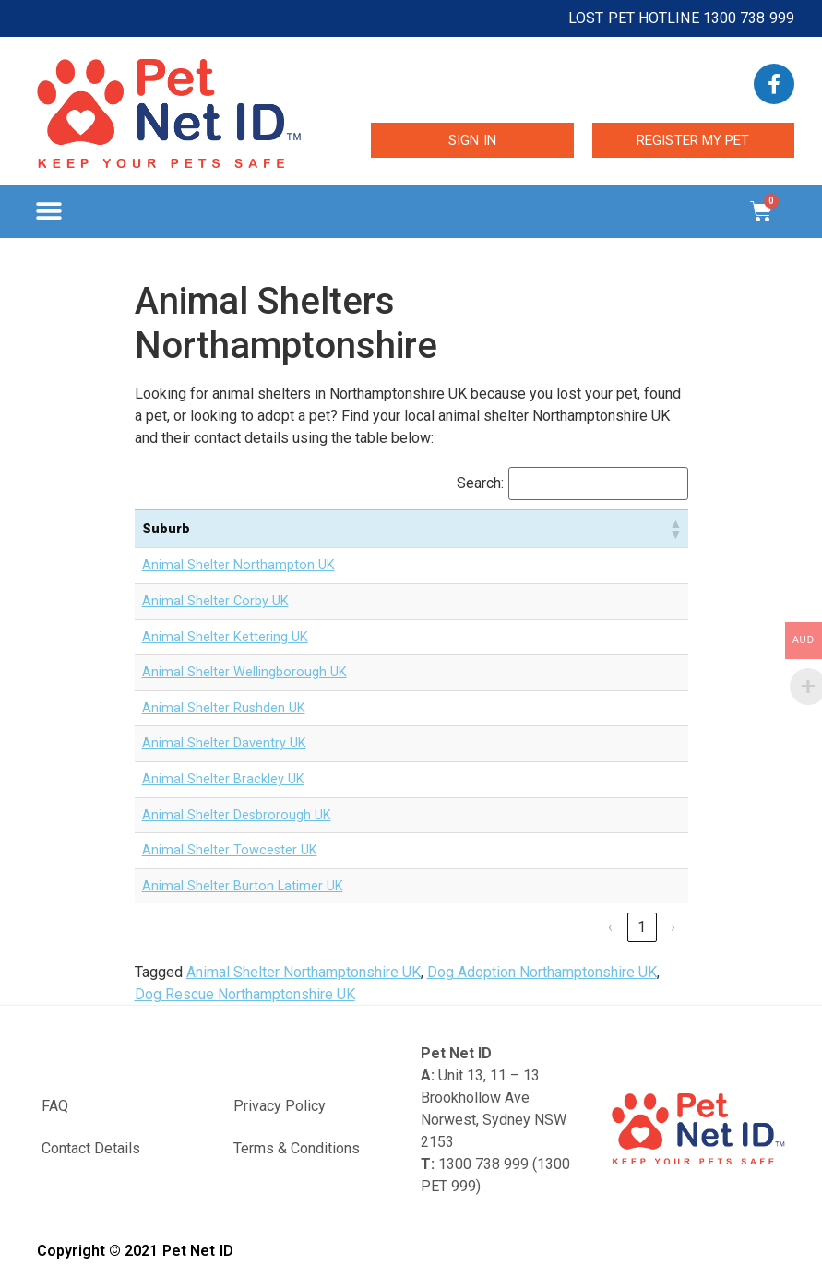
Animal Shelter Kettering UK (225, 637)
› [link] (673, 927)
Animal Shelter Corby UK (215, 601)
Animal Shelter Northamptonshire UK (303, 972)
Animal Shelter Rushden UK (223, 708)
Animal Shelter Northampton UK (238, 565)
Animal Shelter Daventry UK (224, 743)
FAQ (55, 1106)
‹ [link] (610, 927)
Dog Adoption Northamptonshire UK (542, 972)
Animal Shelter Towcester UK (229, 850)
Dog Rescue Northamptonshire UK (245, 994)
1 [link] (641, 927)
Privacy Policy (279, 1106)
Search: (480, 483)
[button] (48, 212)
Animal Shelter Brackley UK (223, 779)
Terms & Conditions (296, 1148)
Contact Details (91, 1148)
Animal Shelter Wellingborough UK (244, 672)
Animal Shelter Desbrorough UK (236, 815)
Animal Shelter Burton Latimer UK (242, 886)
